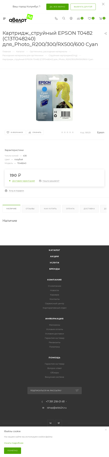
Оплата (70, 209)
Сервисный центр (54, 303)
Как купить (50, 209)
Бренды (54, 269)
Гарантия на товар (54, 338)
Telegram (58, 423)
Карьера (54, 294)
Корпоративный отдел (54, 308)
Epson (100, 132)
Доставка (89, 209)
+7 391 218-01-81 (55, 401)
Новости (54, 290)
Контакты (55, 299)
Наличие (11, 209)
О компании (54, 286)
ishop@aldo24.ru (57, 407)
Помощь (54, 357)
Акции (54, 256)
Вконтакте (50, 423)
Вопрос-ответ (54, 368)
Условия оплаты (54, 329)
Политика (54, 346)
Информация (54, 318)
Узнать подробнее (13, 443)
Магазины (54, 325)
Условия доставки (54, 333)
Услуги (54, 262)
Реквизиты (54, 342)
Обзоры (54, 372)
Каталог (54, 250)
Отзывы (30, 209)
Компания (54, 279)
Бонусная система (54, 377)
